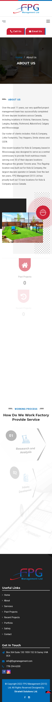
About (7, 600)
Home (7, 595)
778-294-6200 (13, 666)
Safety (7, 628)
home (19, 57)
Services (8, 606)
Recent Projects (12, 617)
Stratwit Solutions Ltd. (26, 691)
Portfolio (8, 623)
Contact (8, 634)
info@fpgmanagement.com (19, 661)
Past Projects (10, 612)
